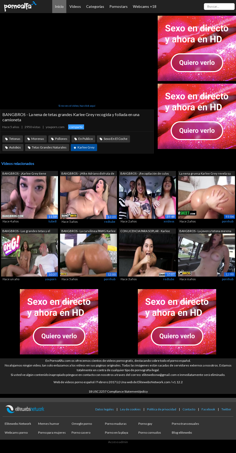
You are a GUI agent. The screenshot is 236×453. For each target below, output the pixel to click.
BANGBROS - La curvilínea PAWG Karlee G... (88, 231)
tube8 (52, 221)
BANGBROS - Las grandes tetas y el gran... (26, 231)
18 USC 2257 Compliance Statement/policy (118, 391)
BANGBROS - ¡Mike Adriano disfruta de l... (87, 174)
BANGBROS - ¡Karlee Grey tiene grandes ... (24, 174)
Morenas (37, 139)
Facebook (208, 409)
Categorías (95, 6)
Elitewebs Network (18, 424)
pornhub (227, 221)
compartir (76, 127)
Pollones (61, 139)
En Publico (85, 139)
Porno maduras (116, 424)
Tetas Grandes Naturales (49, 147)
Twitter (226, 409)
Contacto (188, 409)
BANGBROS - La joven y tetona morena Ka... (205, 231)
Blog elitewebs (182, 432)
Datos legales (104, 409)
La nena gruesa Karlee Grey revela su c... (205, 174)
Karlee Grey (86, 147)
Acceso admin (118, 442)
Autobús (15, 147)
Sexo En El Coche (115, 139)
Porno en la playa (116, 432)
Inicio (59, 6)
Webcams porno (16, 432)
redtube (109, 221)
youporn (50, 279)
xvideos (169, 221)
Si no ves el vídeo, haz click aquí (76, 105)
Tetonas (14, 139)
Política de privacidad (161, 409)
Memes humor (48, 424)
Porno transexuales (185, 424)
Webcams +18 (144, 6)
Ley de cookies (130, 409)
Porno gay (145, 424)
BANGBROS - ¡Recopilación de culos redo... (144, 174)
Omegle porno (82, 424)
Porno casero (81, 432)
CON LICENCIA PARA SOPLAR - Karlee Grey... (145, 231)
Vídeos (75, 6)
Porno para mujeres (52, 432)
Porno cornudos (149, 432)
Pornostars (118, 6)
